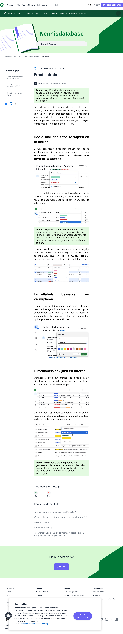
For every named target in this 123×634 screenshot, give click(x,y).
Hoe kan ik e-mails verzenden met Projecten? (55, 512)
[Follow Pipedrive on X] (111, 620)
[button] (8, 615)
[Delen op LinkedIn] (11, 104)
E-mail (20, 57)
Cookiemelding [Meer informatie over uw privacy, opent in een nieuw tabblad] (26, 623)
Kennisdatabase (10, 57)
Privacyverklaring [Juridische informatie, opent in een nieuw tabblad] (40, 623)
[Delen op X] (16, 104)
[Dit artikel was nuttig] (36, 493)
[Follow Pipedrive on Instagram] (106, 620)
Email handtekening (43, 527)
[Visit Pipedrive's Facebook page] (101, 620)
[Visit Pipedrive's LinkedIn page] (116, 619)
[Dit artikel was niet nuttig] (49, 493)
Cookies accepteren (82, 615)
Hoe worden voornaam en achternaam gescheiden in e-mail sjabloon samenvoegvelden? (60, 534)
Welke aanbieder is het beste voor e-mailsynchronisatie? (60, 517)
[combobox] (86, 4)
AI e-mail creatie (41, 522)
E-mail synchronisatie (31, 57)
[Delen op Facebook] (6, 104)
